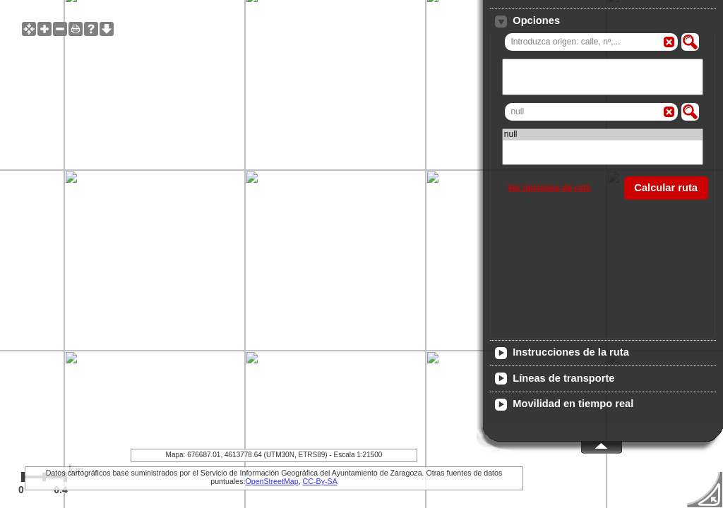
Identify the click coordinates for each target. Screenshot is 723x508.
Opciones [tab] (527, 21)
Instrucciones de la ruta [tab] (561, 352)
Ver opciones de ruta (548, 187)
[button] (690, 42)
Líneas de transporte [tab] (554, 379)
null (603, 134)
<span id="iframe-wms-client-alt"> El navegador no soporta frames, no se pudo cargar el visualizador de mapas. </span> (361, 254)
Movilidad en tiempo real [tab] (564, 404)
